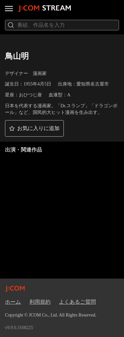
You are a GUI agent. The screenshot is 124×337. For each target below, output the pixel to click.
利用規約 (40, 302)
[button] (34, 128)
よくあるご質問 (77, 302)
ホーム (13, 302)
